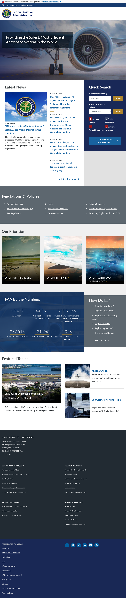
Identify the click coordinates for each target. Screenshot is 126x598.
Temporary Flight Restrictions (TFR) (105, 213)
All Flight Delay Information (107, 141)
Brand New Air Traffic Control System (15, 506)
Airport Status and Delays (97, 105)
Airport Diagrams (71, 474)
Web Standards (7, 593)
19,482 (17, 310)
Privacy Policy (7, 579)
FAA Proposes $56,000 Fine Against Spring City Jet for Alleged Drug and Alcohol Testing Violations (25, 130)
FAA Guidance (70, 488)
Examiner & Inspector (72, 483)
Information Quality (9, 566)
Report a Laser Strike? (104, 310)
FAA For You (103, 340)
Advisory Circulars (15, 204)
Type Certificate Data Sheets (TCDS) (15, 492)
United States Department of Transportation (19, 5)
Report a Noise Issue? (104, 306)
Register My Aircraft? (104, 328)
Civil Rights (6, 557)
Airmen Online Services (73, 511)
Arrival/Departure (96, 130)
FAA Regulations (14, 213)
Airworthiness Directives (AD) (20, 208)
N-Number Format (97, 93)
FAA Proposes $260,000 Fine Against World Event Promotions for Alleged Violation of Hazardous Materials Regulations (62, 125)
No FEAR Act (6, 570)
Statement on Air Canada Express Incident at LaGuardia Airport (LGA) (63, 167)
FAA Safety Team (71, 520)
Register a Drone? (102, 323)
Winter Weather (101, 371)
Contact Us (6, 454)
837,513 (17, 331)
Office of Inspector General (12, 575)
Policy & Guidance (97, 204)
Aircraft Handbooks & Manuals (76, 470)
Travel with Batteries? (104, 333)
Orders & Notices (55, 213)
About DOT (6, 548)
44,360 (42, 310)
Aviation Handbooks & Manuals (76, 479)
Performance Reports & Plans (75, 492)
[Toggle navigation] (121, 14)
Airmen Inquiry (70, 506)
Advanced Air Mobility (9, 511)
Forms (50, 204)
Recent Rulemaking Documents (103, 208)
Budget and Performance (11, 552)
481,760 (42, 331)
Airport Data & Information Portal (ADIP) (16, 474)
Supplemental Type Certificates (13, 488)
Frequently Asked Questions (75, 524)
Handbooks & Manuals (58, 208)
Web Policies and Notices (11, 588)
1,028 (67, 331)
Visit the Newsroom (69, 179)
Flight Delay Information (10, 483)
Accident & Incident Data (11, 470)
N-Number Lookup (71, 515)
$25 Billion (67, 310)
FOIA (3, 561)
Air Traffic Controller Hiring (11, 515)
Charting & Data (7, 479)
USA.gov (5, 584)
